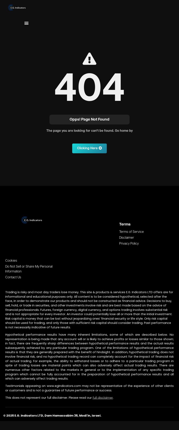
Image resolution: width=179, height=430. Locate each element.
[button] (26, 23)
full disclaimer (103, 398)
